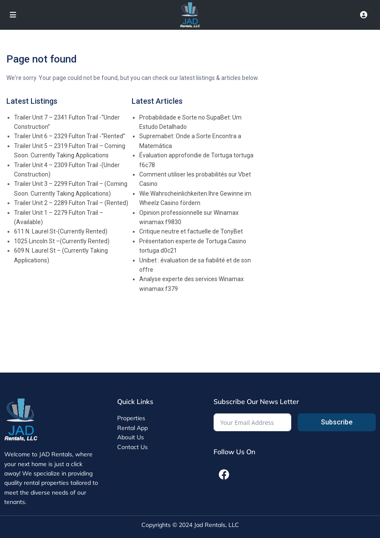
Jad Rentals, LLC (216, 525)
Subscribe (336, 422)
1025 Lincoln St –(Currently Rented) (62, 241)
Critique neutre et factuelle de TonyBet (191, 231)
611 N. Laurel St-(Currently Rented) (60, 231)
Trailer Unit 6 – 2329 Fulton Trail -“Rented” (69, 136)
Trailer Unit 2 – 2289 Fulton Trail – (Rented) (71, 202)
